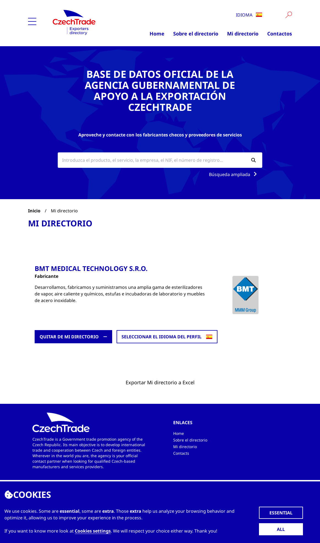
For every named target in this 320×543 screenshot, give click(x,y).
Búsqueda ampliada (234, 174)
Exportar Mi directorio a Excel (160, 382)
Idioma (249, 15)
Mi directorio (242, 33)
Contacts (181, 453)
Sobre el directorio (195, 33)
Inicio (34, 211)
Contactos (279, 33)
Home (157, 33)
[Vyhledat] (288, 15)
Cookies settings (93, 531)
